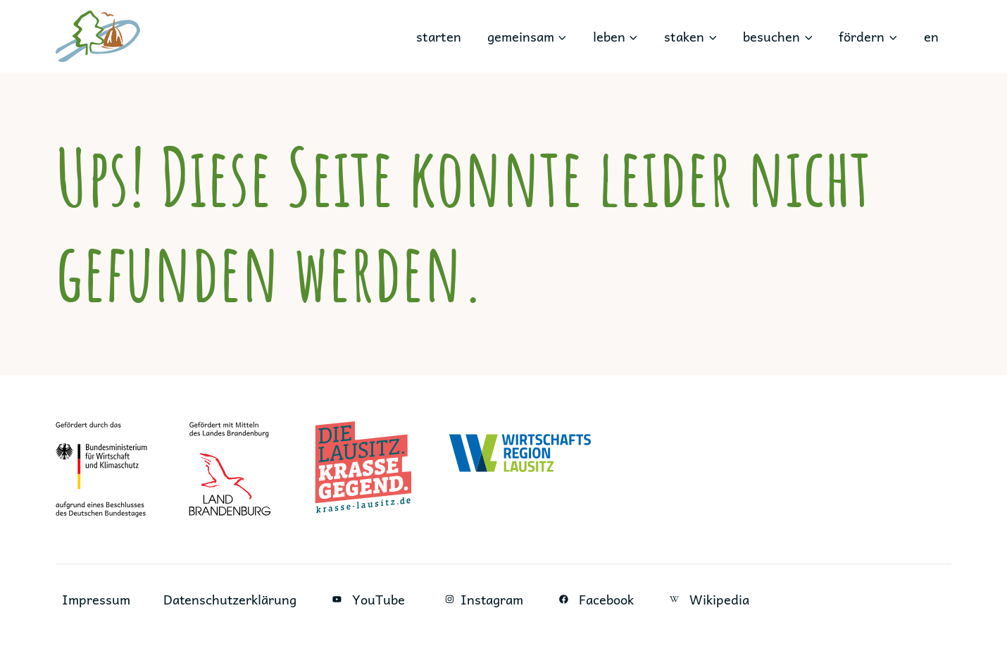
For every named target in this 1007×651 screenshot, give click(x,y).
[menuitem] (931, 36)
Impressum (96, 599)
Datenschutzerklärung (230, 599)
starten (438, 36)
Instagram (482, 599)
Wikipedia (710, 599)
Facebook (597, 599)
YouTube (368, 599)
